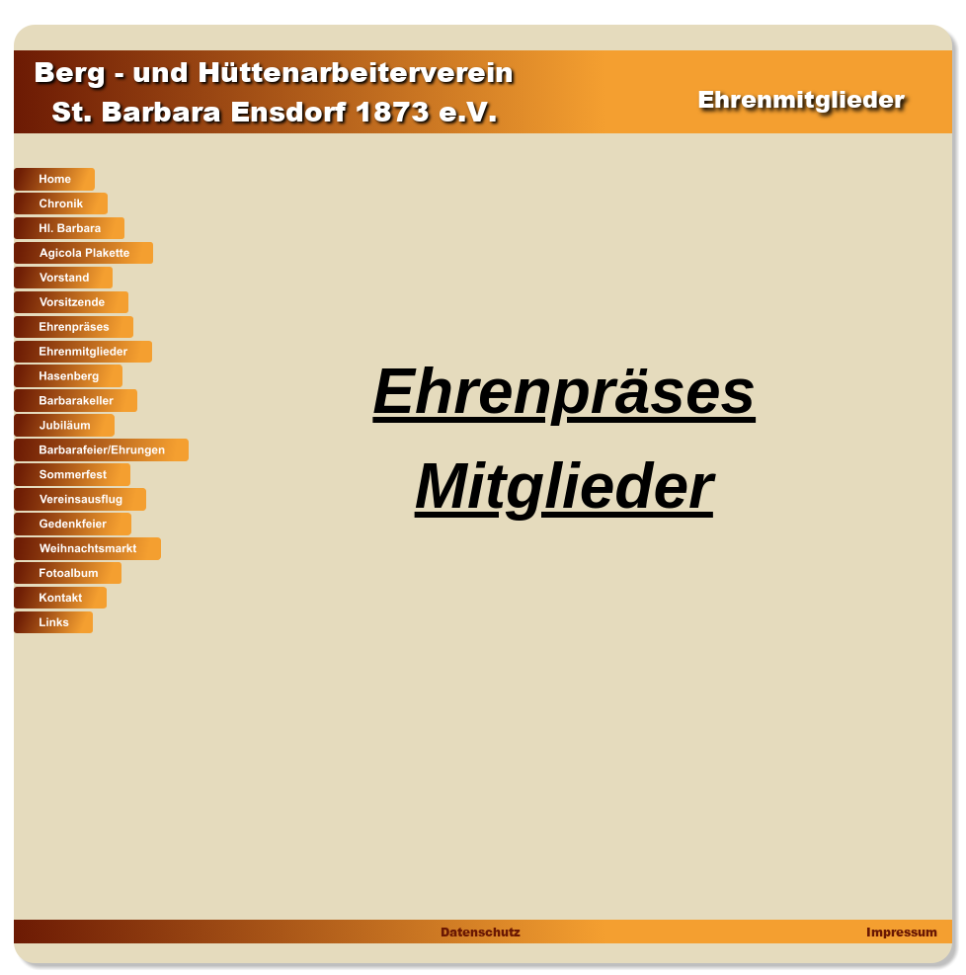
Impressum (899, 932)
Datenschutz (480, 932)
